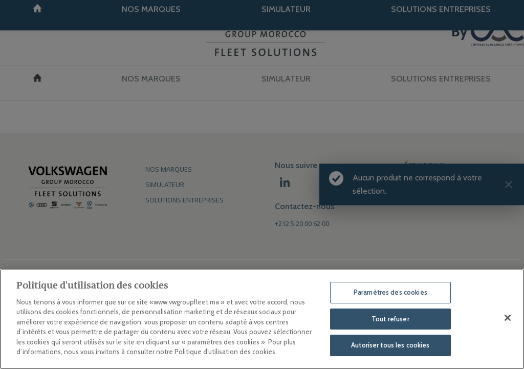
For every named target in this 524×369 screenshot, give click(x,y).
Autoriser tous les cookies (390, 345)
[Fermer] (507, 317)
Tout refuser (390, 319)
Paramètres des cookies (390, 292)
